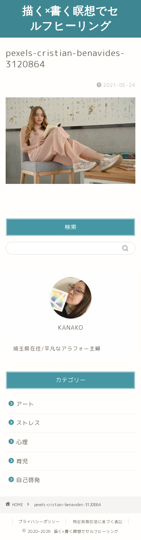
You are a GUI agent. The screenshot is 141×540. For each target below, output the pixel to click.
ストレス (28, 423)
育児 (22, 461)
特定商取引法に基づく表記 (98, 521)
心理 (22, 442)
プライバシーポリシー (39, 521)
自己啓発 (28, 480)
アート (25, 404)
